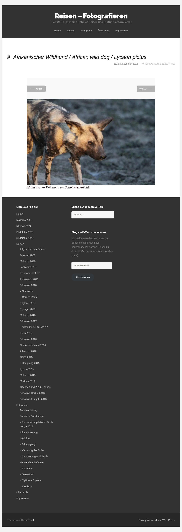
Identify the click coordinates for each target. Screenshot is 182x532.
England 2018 (27, 303)
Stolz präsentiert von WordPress (157, 520)
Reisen (70, 30)
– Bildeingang (27, 444)
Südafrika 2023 (24, 232)
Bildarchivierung (29, 432)
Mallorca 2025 (24, 220)
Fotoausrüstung (28, 410)
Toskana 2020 (27, 255)
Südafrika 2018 (28, 285)
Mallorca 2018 (28, 315)
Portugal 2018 (27, 309)
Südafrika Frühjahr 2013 (33, 399)
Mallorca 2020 (28, 261)
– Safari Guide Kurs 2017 (34, 327)
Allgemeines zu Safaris (32, 249)
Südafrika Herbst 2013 (32, 393)
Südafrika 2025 (24, 238)
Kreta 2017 (26, 333)
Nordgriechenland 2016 (33, 345)
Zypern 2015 (27, 369)
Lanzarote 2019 (28, 267)
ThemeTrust (27, 520)
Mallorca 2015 (28, 375)
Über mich (103, 30)
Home (57, 30)
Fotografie (86, 30)
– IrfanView (26, 468)
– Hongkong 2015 (30, 363)
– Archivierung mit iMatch (34, 456)
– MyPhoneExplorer (31, 480)
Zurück (36, 89)
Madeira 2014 (27, 381)
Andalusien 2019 (29, 279)
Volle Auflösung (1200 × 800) (160, 63)
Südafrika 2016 (28, 339)
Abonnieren (83, 277)
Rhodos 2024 (23, 226)
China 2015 (26, 357)
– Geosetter (26, 474)
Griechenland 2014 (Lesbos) (35, 387)
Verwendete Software (32, 462)
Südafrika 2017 (28, 321)
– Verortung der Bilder (32, 450)
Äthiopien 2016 (28, 351)
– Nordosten (26, 291)
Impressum (121, 30)
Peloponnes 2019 (29, 273)
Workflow (25, 438)
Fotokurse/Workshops (32, 416)
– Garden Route (29, 297)
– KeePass (26, 486)
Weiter (146, 89)
